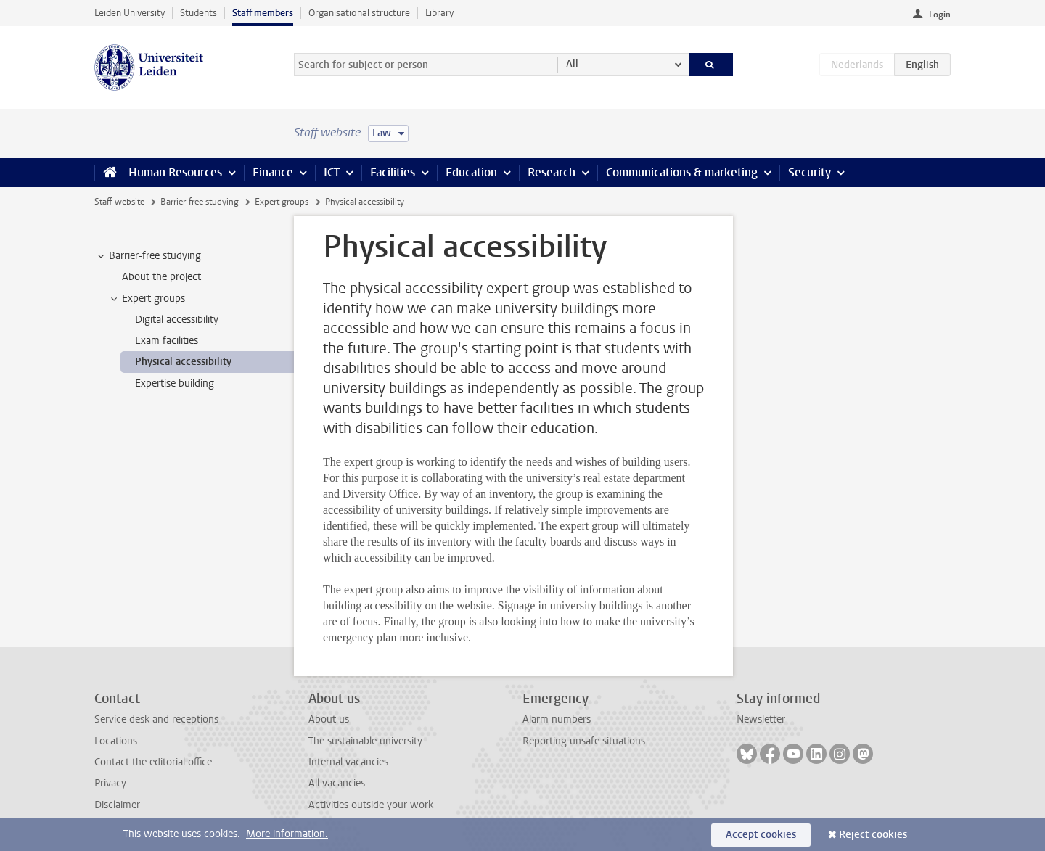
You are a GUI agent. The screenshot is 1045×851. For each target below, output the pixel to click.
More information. (287, 834)
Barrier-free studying (199, 201)
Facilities (392, 172)
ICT (332, 172)
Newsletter (761, 719)
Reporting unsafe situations (583, 741)
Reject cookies (873, 835)
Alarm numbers (556, 719)
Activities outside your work (370, 805)
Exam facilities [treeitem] (166, 341)
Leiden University (129, 13)
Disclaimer (117, 805)
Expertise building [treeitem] (174, 383)
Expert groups (281, 201)
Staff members (262, 13)
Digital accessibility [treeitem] (176, 319)
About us (328, 719)
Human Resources (175, 172)
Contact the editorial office (153, 762)
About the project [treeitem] (161, 277)
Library (439, 13)
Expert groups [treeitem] (146, 299)
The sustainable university (365, 741)
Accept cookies (761, 835)
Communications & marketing (682, 172)
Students (198, 13)
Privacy (110, 783)
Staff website (119, 201)
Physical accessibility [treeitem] (183, 362)
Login (940, 14)
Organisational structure (359, 13)
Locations (115, 741)
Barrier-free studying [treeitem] (148, 256)
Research (551, 172)
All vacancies (336, 783)
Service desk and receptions (156, 719)
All (572, 64)
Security (809, 172)
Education (471, 172)
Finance (273, 172)
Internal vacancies (348, 762)
